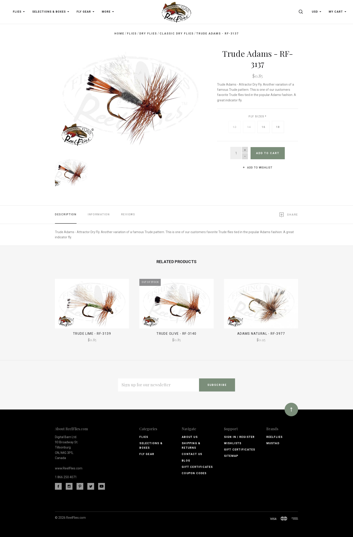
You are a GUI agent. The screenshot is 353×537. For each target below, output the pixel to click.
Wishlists (233, 443)
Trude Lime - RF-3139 (92, 333)
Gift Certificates (197, 467)
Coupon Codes (194, 473)
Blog (186, 460)
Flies (143, 437)
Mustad (272, 443)
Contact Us (192, 454)
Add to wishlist (257, 167)
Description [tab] (66, 214)
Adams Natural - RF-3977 (261, 333)
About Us (190, 437)
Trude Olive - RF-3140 (176, 333)
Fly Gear (146, 454)
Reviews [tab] (128, 214)
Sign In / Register (239, 437)
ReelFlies (274, 437)
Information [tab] (99, 214)
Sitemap (231, 455)
